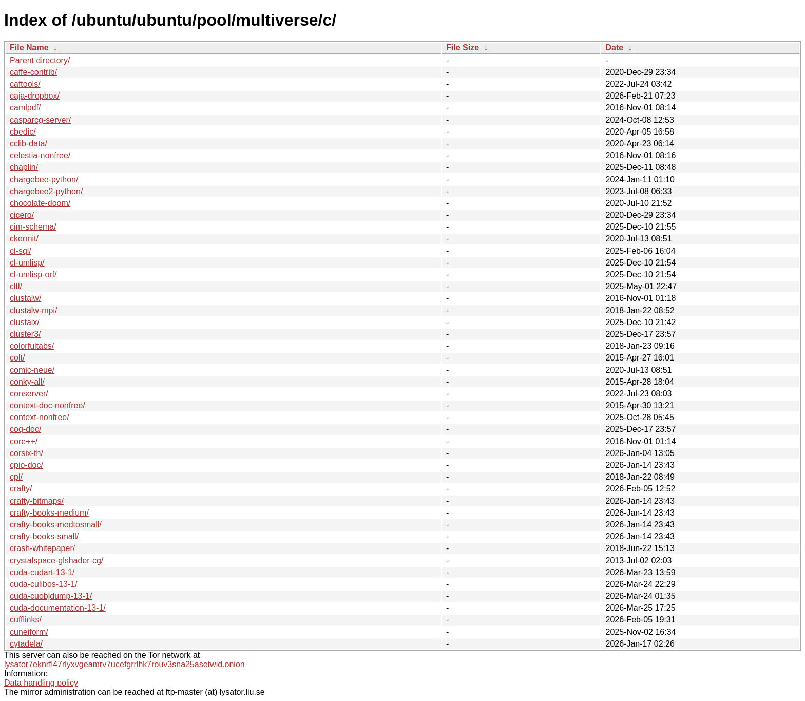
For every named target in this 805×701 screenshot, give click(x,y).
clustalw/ (25, 298)
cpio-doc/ (26, 465)
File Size (462, 47)
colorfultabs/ (32, 346)
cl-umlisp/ (27, 262)
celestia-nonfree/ (40, 155)
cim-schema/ (33, 226)
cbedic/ (23, 131)
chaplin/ (24, 167)
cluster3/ (25, 334)
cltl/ (16, 286)
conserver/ (29, 393)
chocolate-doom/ (40, 203)
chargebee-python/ (44, 179)
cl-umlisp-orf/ (33, 274)
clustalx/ (25, 322)
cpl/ (16, 476)
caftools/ (25, 84)
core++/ (23, 441)
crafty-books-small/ (44, 536)
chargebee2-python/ (46, 191)
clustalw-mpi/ (33, 310)
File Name (29, 47)
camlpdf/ (25, 107)
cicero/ (22, 215)
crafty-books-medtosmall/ (56, 524)
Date (614, 47)
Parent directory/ (40, 60)
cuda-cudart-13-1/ (42, 572)
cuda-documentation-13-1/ (58, 607)
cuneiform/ (29, 632)
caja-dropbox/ (35, 95)
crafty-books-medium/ (49, 512)
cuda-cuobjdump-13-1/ (51, 596)
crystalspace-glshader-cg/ (56, 560)
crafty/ (21, 488)
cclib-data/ (28, 143)
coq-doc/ (25, 429)
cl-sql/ (20, 251)
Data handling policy (41, 682)
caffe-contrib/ (33, 72)
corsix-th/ (26, 453)
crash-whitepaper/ (42, 548)
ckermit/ (24, 238)
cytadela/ (26, 643)
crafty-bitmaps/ (37, 501)
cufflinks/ (26, 619)
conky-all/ (27, 381)
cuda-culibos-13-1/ (44, 584)
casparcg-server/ (40, 120)
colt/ (17, 357)
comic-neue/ (32, 370)
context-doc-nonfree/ (47, 405)
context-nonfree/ (39, 417)
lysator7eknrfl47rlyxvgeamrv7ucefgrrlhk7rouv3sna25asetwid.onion (124, 664)
